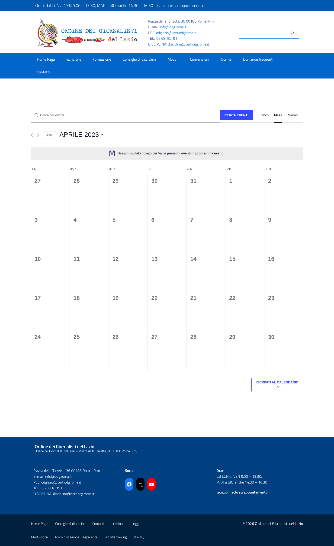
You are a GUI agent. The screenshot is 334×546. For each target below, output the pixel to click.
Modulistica (39, 537)
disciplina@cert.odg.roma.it (188, 44)
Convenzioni (199, 59)
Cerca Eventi (236, 115)
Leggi (135, 523)
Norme (226, 59)
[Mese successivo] (38, 135)
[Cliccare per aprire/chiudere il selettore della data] (81, 134)
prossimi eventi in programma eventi (195, 153)
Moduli (173, 59)
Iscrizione (73, 59)
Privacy (139, 537)
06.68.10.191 (166, 38)
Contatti (43, 72)
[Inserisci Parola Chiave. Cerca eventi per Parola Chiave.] (125, 115)
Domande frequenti (258, 59)
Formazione (102, 59)
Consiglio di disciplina (139, 59)
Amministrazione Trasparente (76, 537)
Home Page (46, 59)
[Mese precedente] (32, 135)
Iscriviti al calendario (277, 382)
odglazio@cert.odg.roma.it (176, 33)
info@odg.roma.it (173, 27)
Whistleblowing (116, 537)
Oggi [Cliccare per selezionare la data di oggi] (49, 134)
